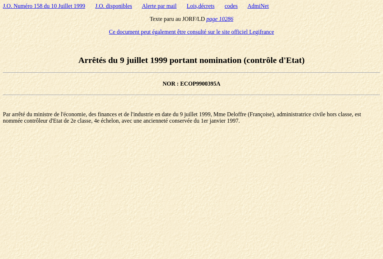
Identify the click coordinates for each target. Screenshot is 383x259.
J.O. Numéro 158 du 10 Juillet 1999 (44, 6)
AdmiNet (258, 6)
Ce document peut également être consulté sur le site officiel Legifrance (191, 32)
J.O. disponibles (113, 6)
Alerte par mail (159, 6)
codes (231, 6)
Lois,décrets (201, 6)
